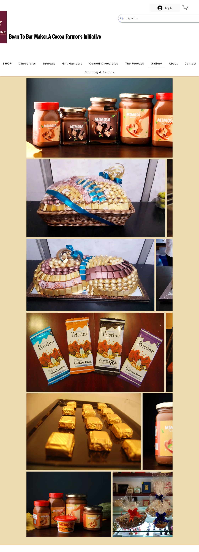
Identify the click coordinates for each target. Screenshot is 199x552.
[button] (185, 7)
